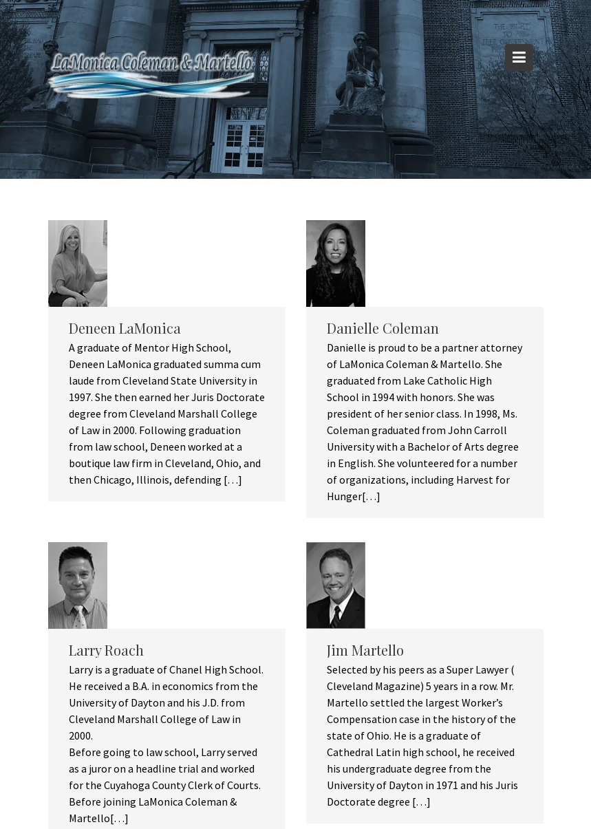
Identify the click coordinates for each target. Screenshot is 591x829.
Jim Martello (365, 650)
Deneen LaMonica (125, 328)
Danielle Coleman (383, 328)
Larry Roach (106, 650)
